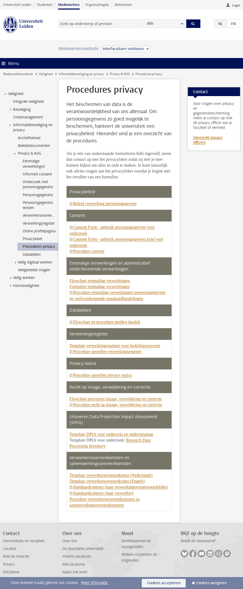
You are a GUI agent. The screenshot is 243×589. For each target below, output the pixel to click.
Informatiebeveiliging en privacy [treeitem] (30, 127)
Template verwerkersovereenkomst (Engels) (107, 481)
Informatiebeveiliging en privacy (81, 74)
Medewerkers (69, 4)
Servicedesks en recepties (23, 540)
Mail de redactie (16, 556)
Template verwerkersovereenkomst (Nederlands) (111, 475)
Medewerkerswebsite (18, 74)
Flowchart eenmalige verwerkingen (100, 280)
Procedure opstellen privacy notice (102, 375)
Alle (150, 23)
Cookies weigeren (211, 583)
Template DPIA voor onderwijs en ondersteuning (111, 434)
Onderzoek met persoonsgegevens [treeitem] (38, 184)
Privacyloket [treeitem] (32, 238)
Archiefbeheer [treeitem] (29, 138)
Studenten (44, 4)
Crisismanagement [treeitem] (28, 117)
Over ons (69, 540)
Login (236, 5)
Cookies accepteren (163, 583)
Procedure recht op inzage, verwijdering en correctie (117, 404)
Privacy (9, 564)
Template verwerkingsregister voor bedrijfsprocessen (115, 345)
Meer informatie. (94, 582)
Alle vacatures (73, 564)
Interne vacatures (76, 556)
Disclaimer (11, 572)
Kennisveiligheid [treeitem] (23, 286)
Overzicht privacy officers (207, 140)
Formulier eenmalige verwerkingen (100, 286)
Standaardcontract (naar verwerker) (103, 493)
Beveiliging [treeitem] (19, 109)
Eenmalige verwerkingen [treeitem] (34, 164)
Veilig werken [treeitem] (21, 278)
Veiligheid (46, 74)
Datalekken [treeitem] (32, 254)
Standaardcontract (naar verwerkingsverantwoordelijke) (120, 487)
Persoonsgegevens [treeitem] (38, 194)
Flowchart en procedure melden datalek (106, 322)
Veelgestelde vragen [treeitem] (34, 270)
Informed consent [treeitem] (37, 174)
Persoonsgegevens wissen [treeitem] (38, 205)
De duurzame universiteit (82, 548)
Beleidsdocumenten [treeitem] (34, 145)
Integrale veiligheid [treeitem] (28, 101)
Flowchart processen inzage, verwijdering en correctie (116, 399)
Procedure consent (88, 251)
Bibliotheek (123, 4)
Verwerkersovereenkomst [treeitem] (40, 215)
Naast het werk (74, 572)
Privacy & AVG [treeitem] (27, 153)
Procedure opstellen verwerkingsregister (107, 351)
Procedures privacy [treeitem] (39, 246)
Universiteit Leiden (17, 4)
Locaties (9, 548)
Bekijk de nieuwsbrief (198, 540)
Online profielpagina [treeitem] (39, 231)
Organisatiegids (97, 4)
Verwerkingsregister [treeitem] (39, 223)
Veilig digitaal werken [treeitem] (32, 262)
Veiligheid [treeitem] (13, 94)
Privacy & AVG (119, 74)
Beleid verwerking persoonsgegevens (105, 203)
